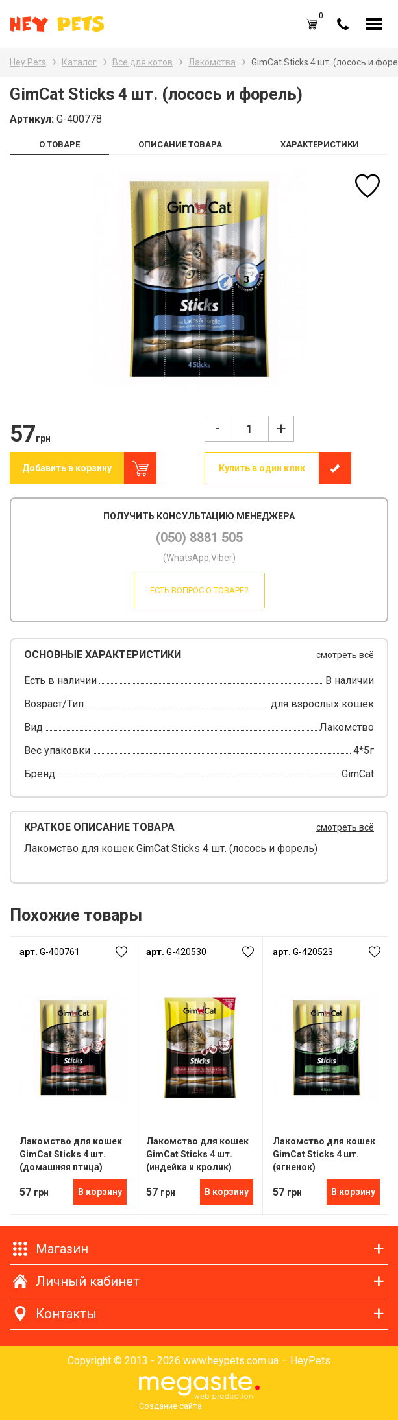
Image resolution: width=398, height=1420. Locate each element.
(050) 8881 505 (199, 537)
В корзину (100, 1192)
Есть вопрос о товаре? (199, 590)
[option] (199, 278)
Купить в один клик (262, 468)
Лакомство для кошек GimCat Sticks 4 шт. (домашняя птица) (70, 1154)
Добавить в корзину (67, 468)
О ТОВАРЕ (59, 144)
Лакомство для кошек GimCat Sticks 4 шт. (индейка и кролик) (197, 1154)
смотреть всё (345, 654)
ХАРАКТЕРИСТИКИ (319, 144)
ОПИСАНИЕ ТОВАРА (180, 144)
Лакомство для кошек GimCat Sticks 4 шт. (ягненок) (324, 1154)
